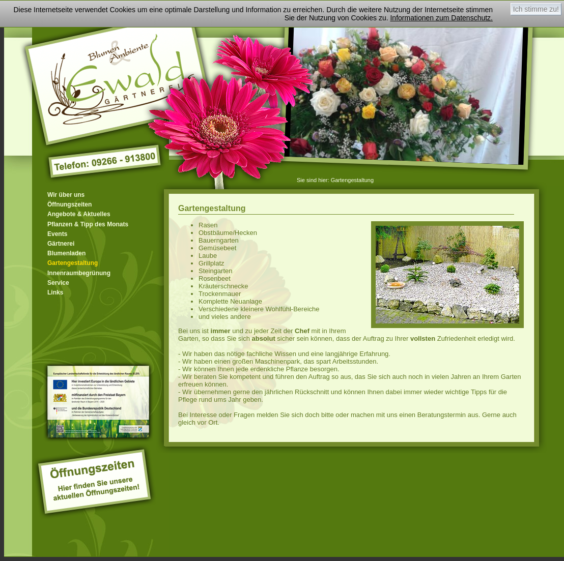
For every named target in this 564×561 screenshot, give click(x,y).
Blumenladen (66, 253)
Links (55, 292)
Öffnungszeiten (69, 204)
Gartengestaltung (352, 180)
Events (57, 234)
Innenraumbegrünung (78, 273)
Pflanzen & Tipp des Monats (87, 224)
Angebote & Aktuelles (78, 214)
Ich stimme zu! (536, 9)
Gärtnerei (60, 243)
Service (58, 282)
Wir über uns (65, 194)
